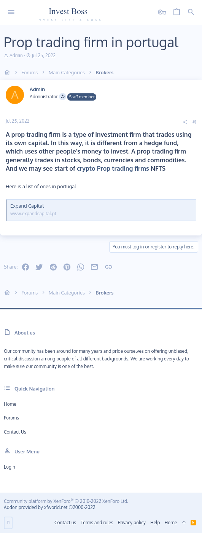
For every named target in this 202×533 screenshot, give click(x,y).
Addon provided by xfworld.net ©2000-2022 (49, 507)
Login (9, 467)
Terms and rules (97, 522)
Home (10, 404)
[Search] (191, 12)
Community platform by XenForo (66, 501)
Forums (11, 418)
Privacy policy (132, 522)
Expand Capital (27, 206)
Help (155, 522)
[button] (11, 12)
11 (8, 522)
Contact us (15, 432)
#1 (194, 122)
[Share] (185, 122)
